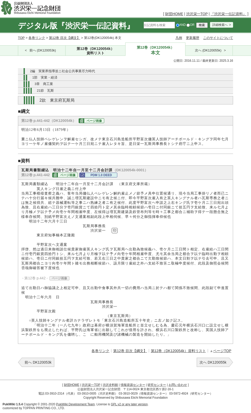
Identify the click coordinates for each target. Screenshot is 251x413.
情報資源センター (133, 385)
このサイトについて (218, 38)
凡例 (178, 38)
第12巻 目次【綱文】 (64, 38)
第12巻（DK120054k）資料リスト (178, 351)
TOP (21, 38)
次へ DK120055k (213, 362)
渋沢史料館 (110, 385)
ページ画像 (94, 121)
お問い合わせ (178, 385)
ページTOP (222, 351)
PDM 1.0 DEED (101, 175)
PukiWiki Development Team (75, 404)
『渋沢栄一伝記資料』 (228, 14)
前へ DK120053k (38, 362)
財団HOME (174, 14)
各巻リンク (36, 38)
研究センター (157, 385)
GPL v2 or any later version (129, 404)
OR (190, 25)
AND (181, 25)
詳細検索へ (220, 25)
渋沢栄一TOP (197, 14)
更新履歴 (192, 38)
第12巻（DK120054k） (96, 51)
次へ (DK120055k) (208, 50)
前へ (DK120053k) (42, 50)
